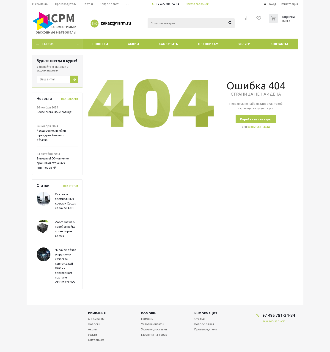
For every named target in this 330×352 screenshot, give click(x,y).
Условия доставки (154, 329)
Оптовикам (208, 43)
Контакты (279, 43)
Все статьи (70, 185)
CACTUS (47, 43)
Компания (97, 313)
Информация (205, 313)
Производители (205, 329)
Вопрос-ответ (204, 324)
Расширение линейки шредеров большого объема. (51, 135)
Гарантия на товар (154, 334)
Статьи (199, 318)
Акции (133, 43)
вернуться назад (259, 126)
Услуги (244, 43)
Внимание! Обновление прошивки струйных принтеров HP (53, 163)
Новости (100, 43)
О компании (96, 318)
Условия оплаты (152, 324)
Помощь (148, 313)
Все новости (69, 98)
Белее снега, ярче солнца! (54, 112)
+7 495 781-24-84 (167, 4)
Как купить (168, 43)
